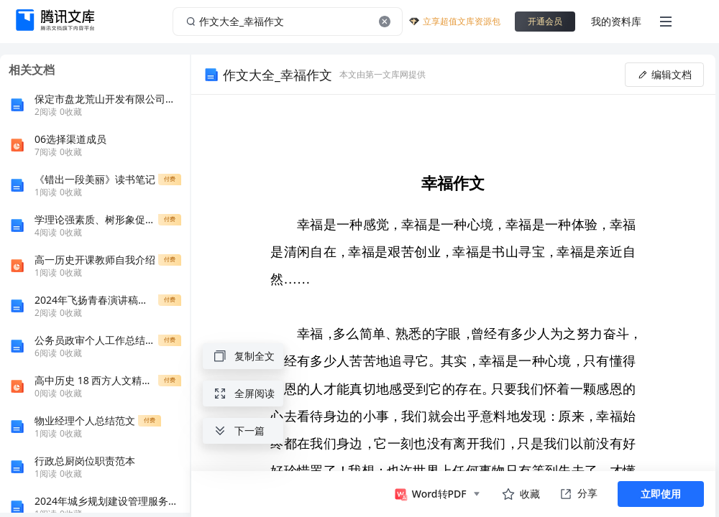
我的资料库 (616, 21)
